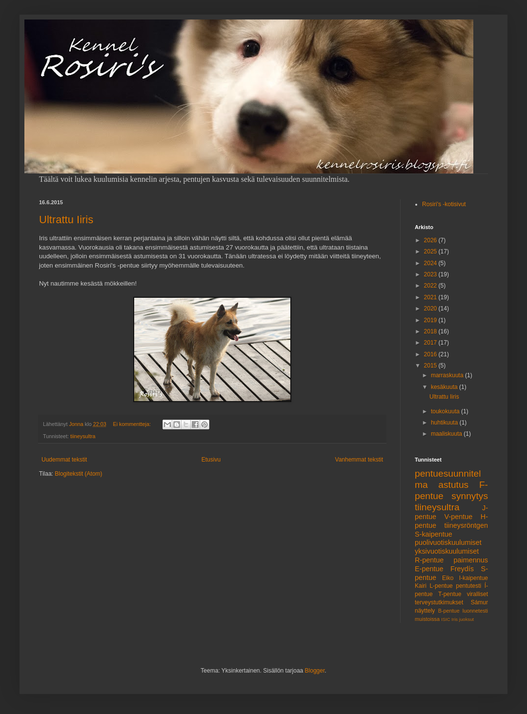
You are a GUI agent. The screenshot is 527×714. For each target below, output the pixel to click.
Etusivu (211, 459)
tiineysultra (83, 436)
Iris (454, 619)
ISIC (445, 619)
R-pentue (429, 560)
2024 (431, 263)
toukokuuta (446, 411)
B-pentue (449, 611)
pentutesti (468, 585)
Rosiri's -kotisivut (444, 204)
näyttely (425, 610)
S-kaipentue (433, 534)
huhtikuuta (445, 422)
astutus (453, 485)
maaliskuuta (447, 433)
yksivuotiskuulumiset (447, 551)
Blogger (315, 670)
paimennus (471, 560)
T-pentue (449, 594)
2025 (431, 251)
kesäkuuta (445, 387)
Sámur (479, 602)
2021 (431, 297)
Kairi (420, 585)
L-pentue (440, 585)
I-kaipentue (473, 578)
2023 (431, 274)
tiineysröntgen (466, 525)
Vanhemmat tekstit (359, 459)
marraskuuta (448, 375)
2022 (431, 285)
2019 (431, 320)
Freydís (462, 569)
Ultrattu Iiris (66, 219)
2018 (431, 331)
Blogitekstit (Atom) (78, 473)
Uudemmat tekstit (64, 459)
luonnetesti (475, 611)
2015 (431, 365)
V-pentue (459, 517)
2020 (431, 308)
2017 (431, 342)
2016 (431, 354)
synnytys (469, 496)
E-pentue (429, 569)
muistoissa (427, 619)
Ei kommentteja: (132, 424)
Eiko (447, 578)
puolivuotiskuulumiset (448, 542)
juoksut (466, 619)
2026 (431, 240)
